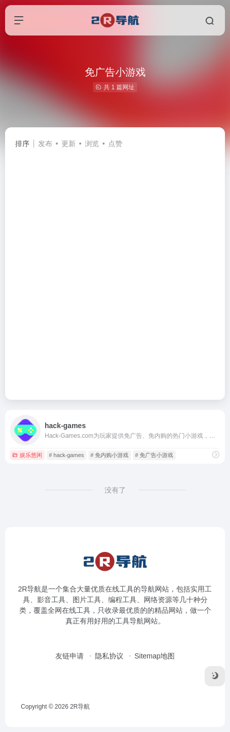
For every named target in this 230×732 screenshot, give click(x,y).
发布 (45, 144)
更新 (68, 144)
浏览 (92, 144)
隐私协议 (109, 656)
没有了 (115, 490)
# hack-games (66, 455)
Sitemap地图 (155, 656)
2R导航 (80, 706)
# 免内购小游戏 (109, 455)
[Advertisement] (115, 270)
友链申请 (69, 656)
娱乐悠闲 (27, 455)
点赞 (115, 144)
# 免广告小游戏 (154, 455)
